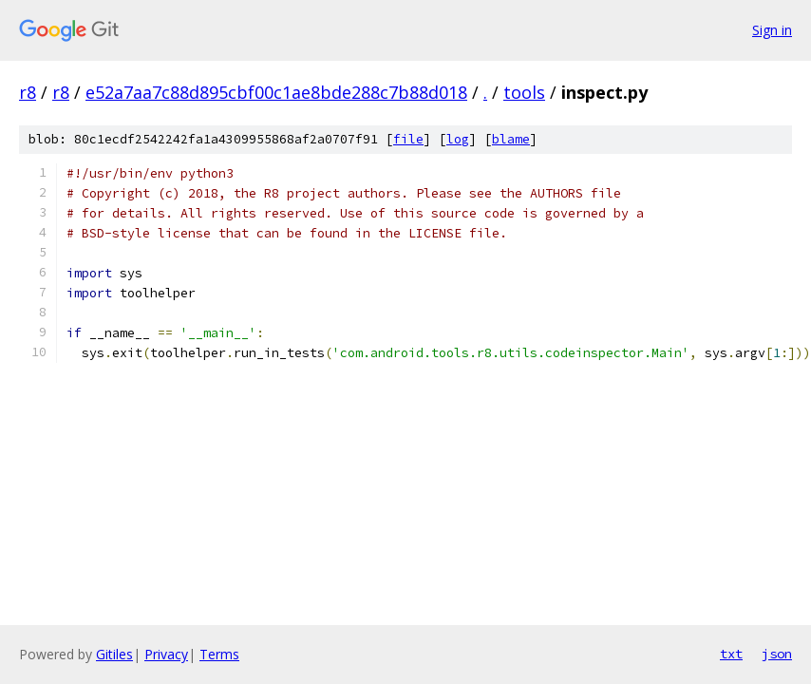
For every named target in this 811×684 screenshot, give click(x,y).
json (777, 653)
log (457, 139)
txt (731, 653)
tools (524, 92)
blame (511, 139)
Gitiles (114, 654)
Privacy (166, 654)
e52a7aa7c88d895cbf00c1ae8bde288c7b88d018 (276, 92)
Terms (219, 654)
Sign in (772, 30)
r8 (27, 92)
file (408, 139)
